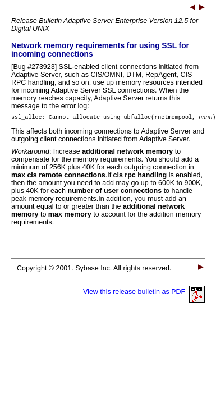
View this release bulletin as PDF (144, 293)
